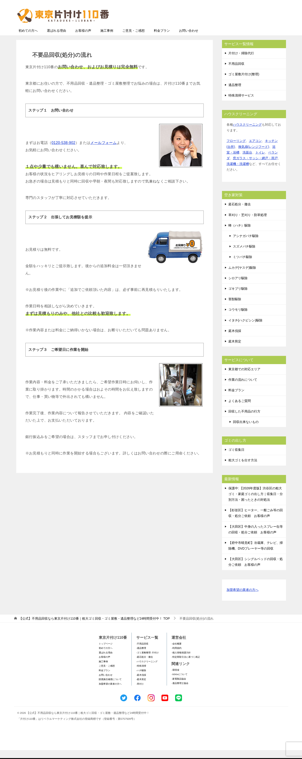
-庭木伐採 (141, 684)
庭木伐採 (234, 340)
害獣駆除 (234, 308)
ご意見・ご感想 (133, 39)
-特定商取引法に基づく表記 (185, 666)
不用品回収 (236, 72)
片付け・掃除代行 (241, 62)
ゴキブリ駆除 (238, 297)
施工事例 (106, 39)
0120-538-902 (63, 152)
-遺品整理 (141, 657)
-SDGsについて (179, 683)
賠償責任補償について (110, 688)
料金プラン (162, 39)
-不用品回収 (142, 652)
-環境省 (175, 679)
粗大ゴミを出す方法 (242, 469)
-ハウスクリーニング (147, 670)
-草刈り (140, 692)
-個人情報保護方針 (180, 661)
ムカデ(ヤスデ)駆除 (242, 276)
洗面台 (247, 161)
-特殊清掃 (141, 674)
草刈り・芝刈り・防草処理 (247, 224)
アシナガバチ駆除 (246, 245)
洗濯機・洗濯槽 (238, 173)
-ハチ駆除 (141, 679)
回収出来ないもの (246, 431)
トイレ (260, 161)
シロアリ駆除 (238, 287)
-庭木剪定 (141, 688)
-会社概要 (176, 652)
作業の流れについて (242, 388)
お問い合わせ (188, 39)
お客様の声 (83, 39)
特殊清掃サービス (241, 104)
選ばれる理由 (56, 39)
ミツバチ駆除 (242, 266)
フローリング (236, 149)
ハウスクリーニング (247, 133)
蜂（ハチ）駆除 (239, 234)
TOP (94, 627)
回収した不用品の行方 (244, 420)
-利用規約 (176, 657)
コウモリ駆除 (238, 318)
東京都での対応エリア (244, 378)
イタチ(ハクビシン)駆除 (245, 329)
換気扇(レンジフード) (253, 155)
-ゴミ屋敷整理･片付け (147, 661)
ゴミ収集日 (236, 458)
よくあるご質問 (239, 410)
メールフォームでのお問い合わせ (243, 27)
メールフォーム (103, 152)
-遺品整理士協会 (179, 692)
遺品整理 (234, 94)
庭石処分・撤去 (239, 213)
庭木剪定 (234, 350)
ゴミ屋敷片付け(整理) (243, 83)
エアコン (255, 149)
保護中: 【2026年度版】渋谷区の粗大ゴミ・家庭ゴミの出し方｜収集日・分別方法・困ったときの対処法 (255, 502)
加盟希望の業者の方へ (243, 599)
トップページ (105, 652)
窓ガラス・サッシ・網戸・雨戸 (255, 167)
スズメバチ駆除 (244, 255)
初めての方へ (28, 39)
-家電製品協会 (178, 687)
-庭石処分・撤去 (144, 666)
